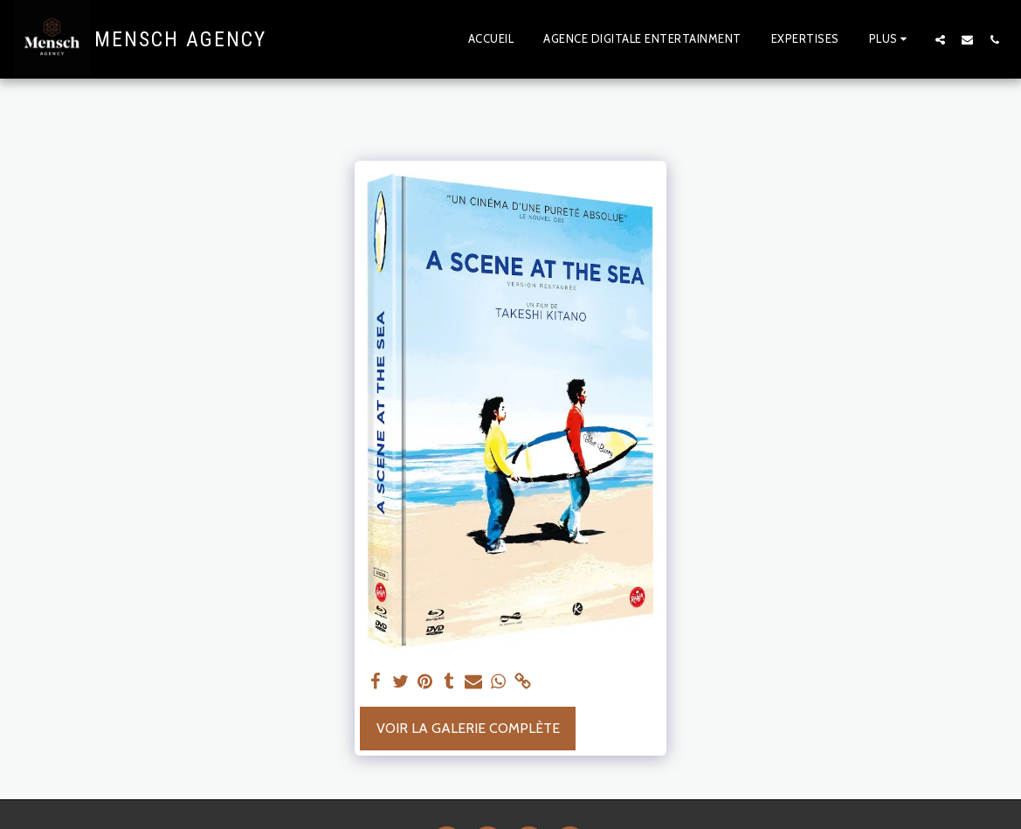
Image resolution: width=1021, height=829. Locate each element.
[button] (940, 39)
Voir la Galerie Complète (468, 728)
